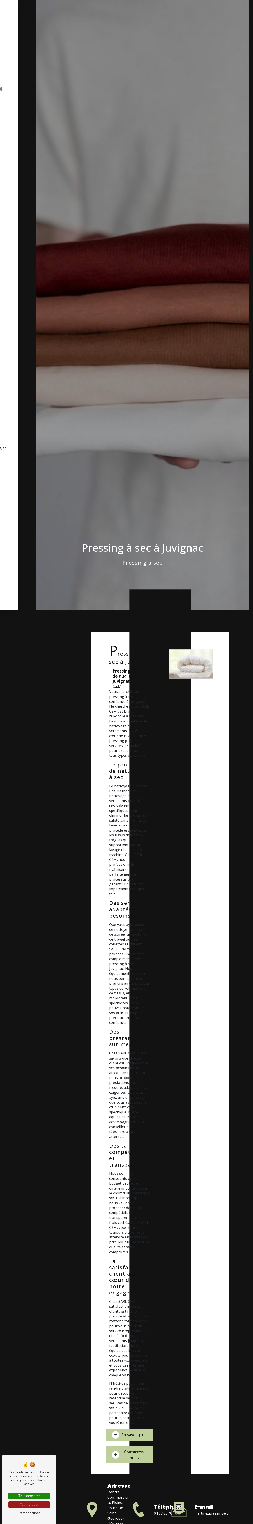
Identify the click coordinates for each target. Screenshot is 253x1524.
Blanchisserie (24, 871)
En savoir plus (189, 1437)
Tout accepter (29, 1496)
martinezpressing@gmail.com (218, 1519)
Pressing (19, 862)
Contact (18, 880)
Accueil (17, 853)
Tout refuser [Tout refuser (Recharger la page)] (29, 1505)
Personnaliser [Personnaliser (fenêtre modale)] (29, 1513)
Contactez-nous (190, 1460)
